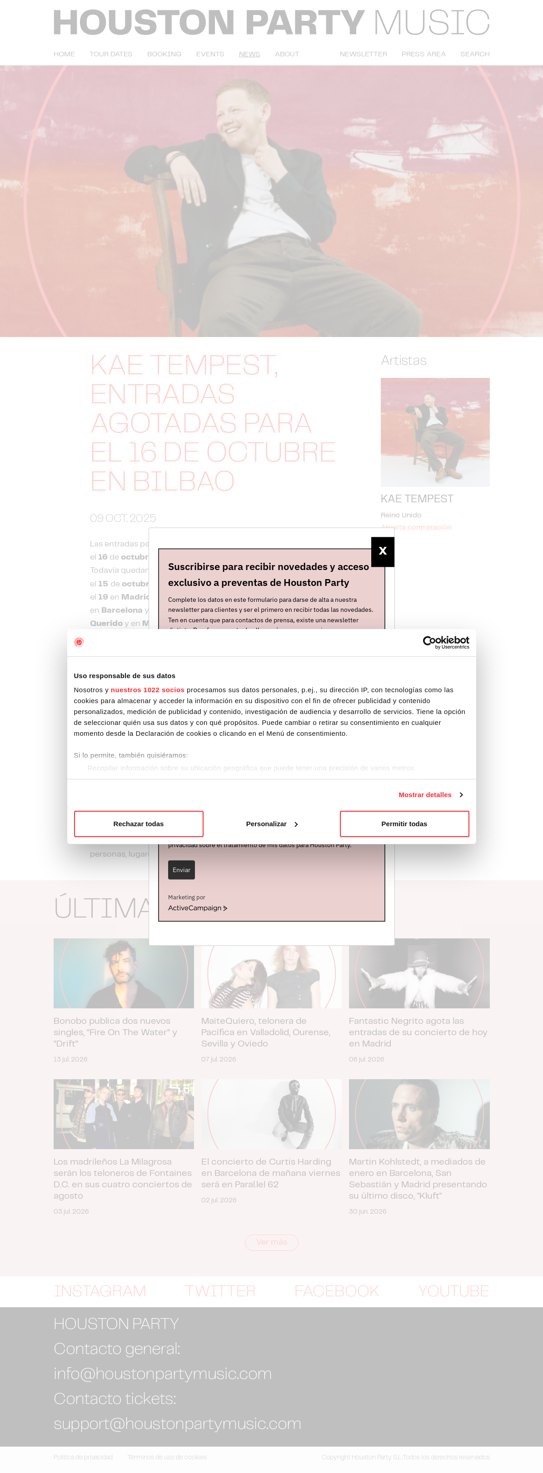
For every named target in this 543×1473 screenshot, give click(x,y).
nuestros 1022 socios (148, 690)
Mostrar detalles (425, 794)
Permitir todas (405, 824)
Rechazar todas (139, 824)
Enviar (181, 870)
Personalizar (272, 824)
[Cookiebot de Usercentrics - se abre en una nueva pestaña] (429, 643)
